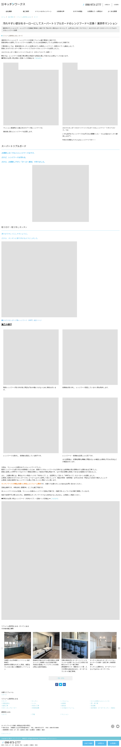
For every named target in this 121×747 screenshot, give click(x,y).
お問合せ (107, 5)
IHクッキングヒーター (9, 708)
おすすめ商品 (77, 11)
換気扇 (63, 705)
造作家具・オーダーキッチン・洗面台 (103, 708)
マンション (65, 714)
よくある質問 (112, 11)
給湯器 (63, 703)
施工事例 (26, 11)
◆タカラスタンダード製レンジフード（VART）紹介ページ (21, 320)
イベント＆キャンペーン (43, 11)
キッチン (35, 701)
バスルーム (65, 701)
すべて (4, 694)
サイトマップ (6, 733)
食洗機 (93, 705)
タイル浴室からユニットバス (100, 701)
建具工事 (5, 705)
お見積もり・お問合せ (95, 11)
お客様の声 (60, 11)
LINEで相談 (88, 743)
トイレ (34, 703)
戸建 (33, 714)
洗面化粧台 (6, 703)
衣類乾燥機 (35, 708)
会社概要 (9, 11)
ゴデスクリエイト (52, 738)
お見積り (116, 5)
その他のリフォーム (67, 708)
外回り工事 (35, 705)
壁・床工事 (94, 703)
